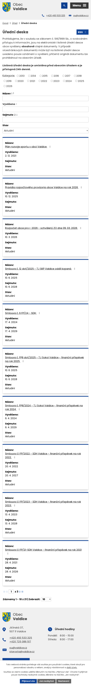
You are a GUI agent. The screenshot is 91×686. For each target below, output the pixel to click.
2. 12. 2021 (10, 155)
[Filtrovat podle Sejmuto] (45, 119)
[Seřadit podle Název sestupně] (13, 94)
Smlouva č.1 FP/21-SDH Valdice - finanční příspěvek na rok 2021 (43, 551)
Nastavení (63, 681)
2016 (56, 76)
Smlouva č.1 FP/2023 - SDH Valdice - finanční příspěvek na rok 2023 (43, 503)
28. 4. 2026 (11, 571)
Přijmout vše (28, 681)
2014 (33, 76)
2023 (56, 81)
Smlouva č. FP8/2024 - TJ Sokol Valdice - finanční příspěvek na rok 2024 (44, 407)
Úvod (5, 23)
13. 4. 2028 (11, 523)
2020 (21, 81)
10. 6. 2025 (11, 277)
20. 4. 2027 (11, 475)
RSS (82, 32)
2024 (68, 81)
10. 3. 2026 (11, 237)
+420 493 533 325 (55, 15)
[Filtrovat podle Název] (45, 98)
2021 (32, 81)
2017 (67, 76)
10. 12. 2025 (11, 196)
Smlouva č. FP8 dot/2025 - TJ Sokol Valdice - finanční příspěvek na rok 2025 (44, 359)
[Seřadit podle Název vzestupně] (13, 92)
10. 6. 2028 (11, 286)
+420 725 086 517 (20, 641)
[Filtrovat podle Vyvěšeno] (45, 109)
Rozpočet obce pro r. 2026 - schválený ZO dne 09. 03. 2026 (43, 228)
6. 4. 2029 (11, 427)
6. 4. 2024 (11, 418)
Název (7, 93)
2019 (8, 81)
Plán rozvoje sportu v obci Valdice (28, 146)
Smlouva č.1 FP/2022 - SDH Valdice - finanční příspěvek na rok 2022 (43, 455)
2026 (9, 86)
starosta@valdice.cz (21, 651)
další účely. (72, 667)
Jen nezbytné (46, 681)
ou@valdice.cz (81, 15)
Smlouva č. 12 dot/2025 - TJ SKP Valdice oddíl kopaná (40, 268)
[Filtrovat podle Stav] (45, 130)
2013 (22, 76)
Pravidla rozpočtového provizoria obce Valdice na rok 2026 (44, 187)
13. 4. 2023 (11, 514)
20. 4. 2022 (11, 466)
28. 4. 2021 (11, 562)
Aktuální (10, 170)
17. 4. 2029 (11, 331)
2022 (44, 81)
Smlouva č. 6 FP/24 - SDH (23, 313)
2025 (81, 81)
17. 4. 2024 (11, 322)
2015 (45, 76)
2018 (79, 76)
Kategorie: (8, 75)
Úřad (14, 23)
